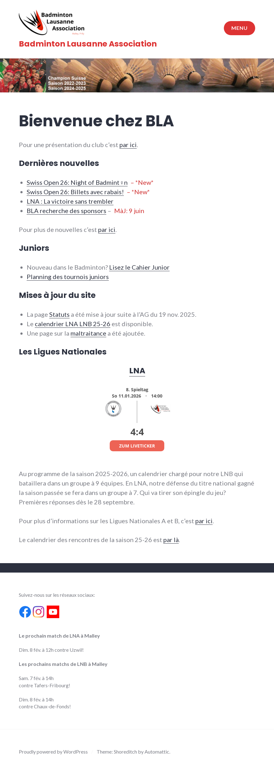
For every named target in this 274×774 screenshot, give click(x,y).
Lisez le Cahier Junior (139, 267)
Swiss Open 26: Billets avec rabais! (75, 191)
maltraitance (88, 333)
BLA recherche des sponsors (66, 210)
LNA (137, 370)
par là (171, 539)
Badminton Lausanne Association (88, 43)
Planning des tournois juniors (68, 276)
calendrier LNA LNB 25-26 (72, 323)
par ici (128, 144)
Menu (239, 28)
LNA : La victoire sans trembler (70, 201)
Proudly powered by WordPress (53, 752)
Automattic (157, 752)
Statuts (59, 314)
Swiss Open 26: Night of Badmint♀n (77, 182)
